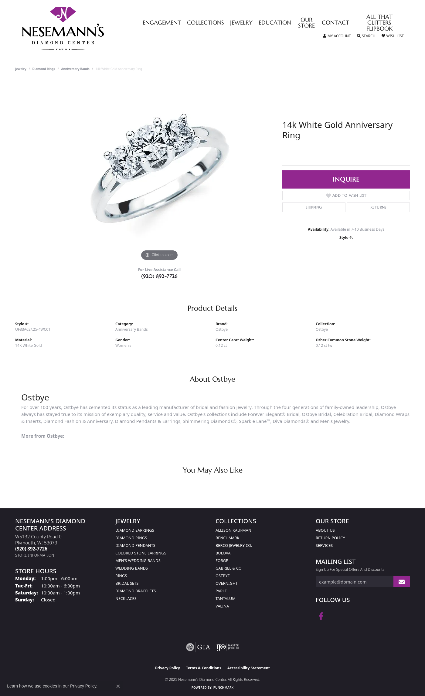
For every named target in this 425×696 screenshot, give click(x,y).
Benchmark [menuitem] (227, 537)
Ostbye (222, 329)
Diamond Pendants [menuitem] (135, 545)
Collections (205, 23)
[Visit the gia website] (198, 647)
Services (324, 545)
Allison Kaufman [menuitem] (233, 530)
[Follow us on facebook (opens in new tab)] (321, 616)
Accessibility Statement (248, 668)
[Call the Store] (31, 549)
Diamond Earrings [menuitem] (134, 530)
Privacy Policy (167, 668)
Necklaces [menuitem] (126, 598)
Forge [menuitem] (222, 560)
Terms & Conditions (203, 668)
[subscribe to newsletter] (401, 581)
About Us (325, 530)
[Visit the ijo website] (227, 647)
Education (275, 23)
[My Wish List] (393, 36)
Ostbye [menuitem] (223, 575)
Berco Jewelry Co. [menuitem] (234, 545)
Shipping (314, 207)
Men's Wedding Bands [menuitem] (138, 560)
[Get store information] (34, 555)
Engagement (162, 23)
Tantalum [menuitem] (226, 598)
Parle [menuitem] (221, 591)
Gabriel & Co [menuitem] (229, 568)
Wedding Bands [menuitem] (131, 568)
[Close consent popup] (118, 686)
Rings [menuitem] (121, 575)
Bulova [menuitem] (223, 553)
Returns (378, 207)
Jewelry (241, 23)
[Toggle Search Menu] (366, 36)
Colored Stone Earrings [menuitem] (140, 553)
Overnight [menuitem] (227, 583)
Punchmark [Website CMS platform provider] (223, 687)
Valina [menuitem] (222, 606)
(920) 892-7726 (159, 276)
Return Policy (330, 537)
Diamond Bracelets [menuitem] (135, 591)
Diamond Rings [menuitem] (131, 537)
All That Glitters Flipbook (379, 23)
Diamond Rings (43, 69)
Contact (335, 23)
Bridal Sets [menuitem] (126, 583)
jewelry (20, 69)
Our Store (306, 23)
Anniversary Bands (75, 69)
